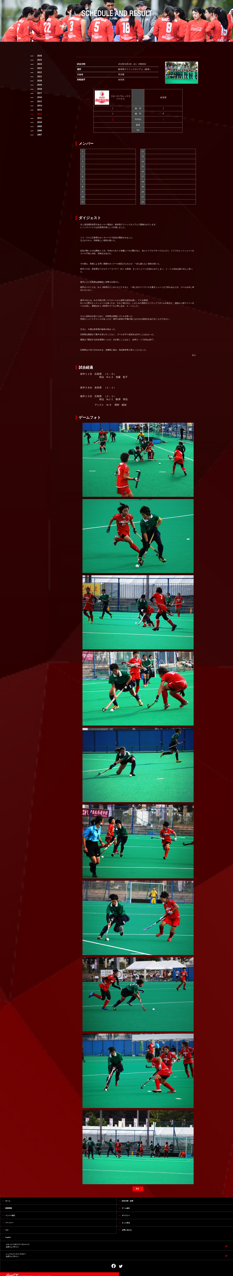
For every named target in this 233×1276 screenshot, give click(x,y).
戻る (138, 1189)
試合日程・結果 (50, 10)
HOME (36, 10)
